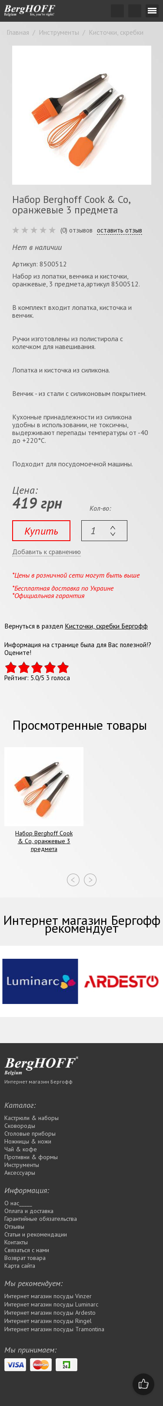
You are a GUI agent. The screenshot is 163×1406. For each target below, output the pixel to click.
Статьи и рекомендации (35, 1234)
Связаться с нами (26, 1250)
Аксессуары (19, 1173)
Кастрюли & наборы (31, 1118)
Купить (41, 531)
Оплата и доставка (28, 1211)
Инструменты (21, 1165)
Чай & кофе (20, 1149)
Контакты (16, 1242)
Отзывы (14, 1226)
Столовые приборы (30, 1133)
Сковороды (19, 1126)
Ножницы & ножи (27, 1141)
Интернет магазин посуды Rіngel (48, 1321)
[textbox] (104, 530)
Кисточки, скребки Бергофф (106, 626)
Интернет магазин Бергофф (38, 1081)
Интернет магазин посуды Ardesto (50, 1312)
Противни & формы (31, 1157)
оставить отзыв (119, 230)
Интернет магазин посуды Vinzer (48, 1296)
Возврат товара (25, 1258)
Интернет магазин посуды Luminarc (51, 1304)
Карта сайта (19, 1266)
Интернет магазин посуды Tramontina (54, 1329)
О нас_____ (18, 1203)
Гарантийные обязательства (40, 1219)
